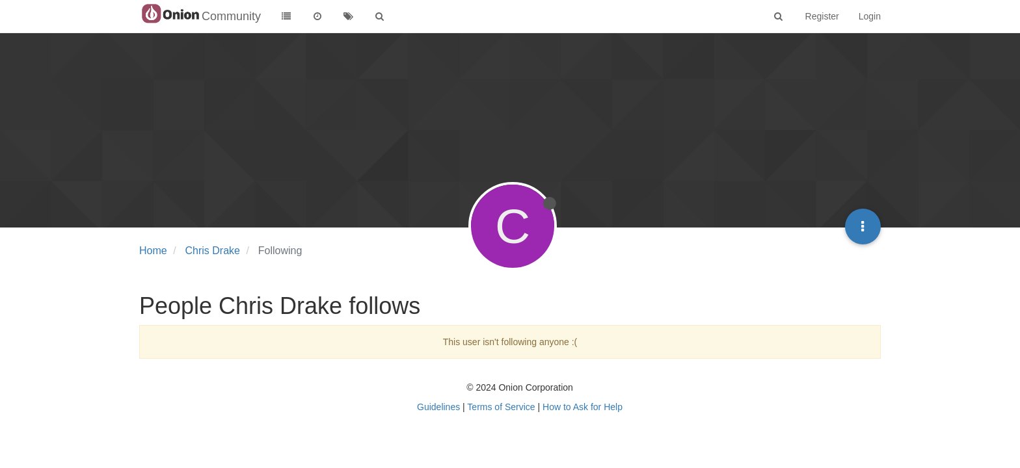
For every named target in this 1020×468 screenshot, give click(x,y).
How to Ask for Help (583, 407)
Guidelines (438, 407)
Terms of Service (501, 407)
